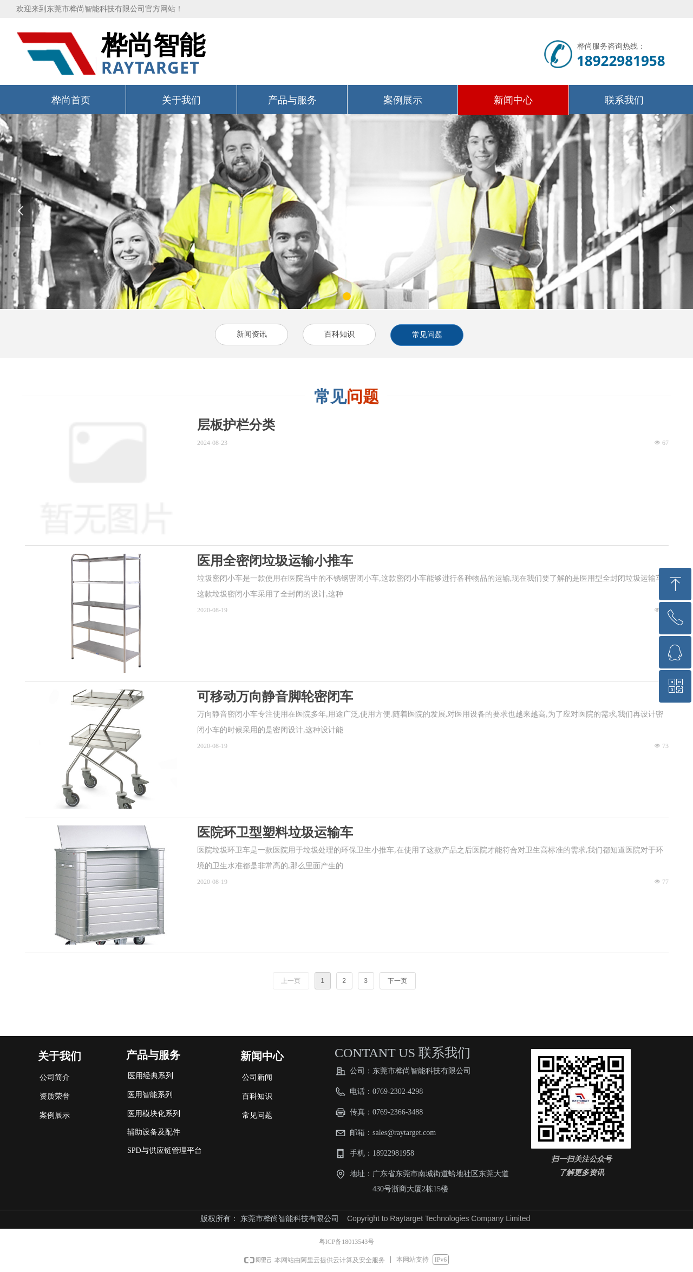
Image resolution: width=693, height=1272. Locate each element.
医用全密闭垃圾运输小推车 (275, 561)
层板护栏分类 (236, 425)
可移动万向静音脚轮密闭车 (275, 697)
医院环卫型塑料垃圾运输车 (275, 832)
